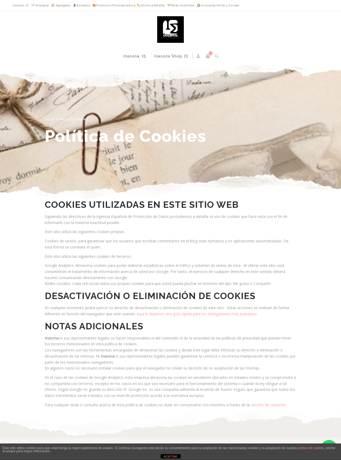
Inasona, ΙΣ (134, 56)
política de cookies (311, 448)
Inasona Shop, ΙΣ (171, 56)
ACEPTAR (170, 456)
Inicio (49, 119)
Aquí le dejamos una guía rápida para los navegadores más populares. (197, 313)
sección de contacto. (268, 404)
